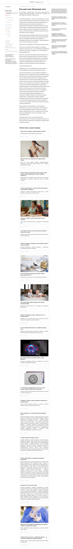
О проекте (7, 42)
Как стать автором (9, 44)
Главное (8, 6)
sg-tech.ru (9, 36)
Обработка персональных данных (10, 48)
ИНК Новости (36, 2)
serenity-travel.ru (10, 17)
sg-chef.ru (9, 15)
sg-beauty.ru (9, 27)
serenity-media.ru (10, 20)
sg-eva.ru (9, 22)
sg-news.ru (9, 13)
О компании (7, 41)
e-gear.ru (8, 29)
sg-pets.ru (9, 34)
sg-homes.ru (9, 24)
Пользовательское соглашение (11, 51)
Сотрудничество (8, 46)
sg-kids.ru (9, 31)
